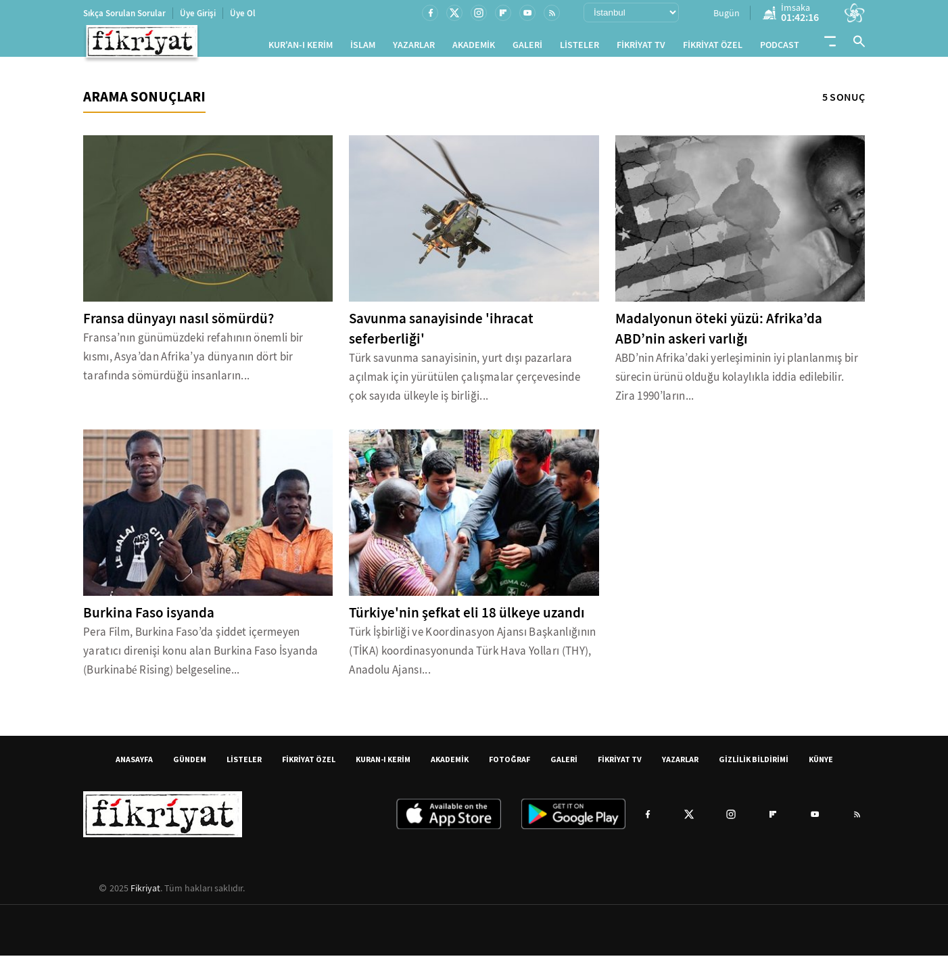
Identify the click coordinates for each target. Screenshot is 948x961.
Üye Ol (243, 13)
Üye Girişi (198, 13)
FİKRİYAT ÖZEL (712, 47)
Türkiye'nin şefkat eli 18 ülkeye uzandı (467, 618)
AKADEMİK (473, 47)
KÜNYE (821, 764)
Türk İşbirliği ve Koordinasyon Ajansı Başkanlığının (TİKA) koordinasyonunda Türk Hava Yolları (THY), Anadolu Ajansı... (472, 656)
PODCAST (779, 47)
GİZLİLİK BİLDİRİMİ (753, 764)
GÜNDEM (189, 764)
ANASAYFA (134, 764)
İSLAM (362, 47)
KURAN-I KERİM (383, 764)
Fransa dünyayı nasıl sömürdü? (178, 323)
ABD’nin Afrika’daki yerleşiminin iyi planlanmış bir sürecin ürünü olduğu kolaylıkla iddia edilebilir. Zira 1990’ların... (736, 382)
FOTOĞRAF (509, 764)
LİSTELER (579, 47)
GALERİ (527, 47)
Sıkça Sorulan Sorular (124, 13)
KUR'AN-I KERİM (300, 47)
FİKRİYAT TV (641, 47)
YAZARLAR (414, 47)
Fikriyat (145, 893)
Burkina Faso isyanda (148, 618)
